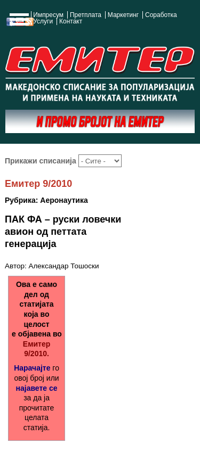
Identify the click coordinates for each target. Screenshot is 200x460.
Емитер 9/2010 (38, 183)
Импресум (48, 15)
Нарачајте (32, 368)
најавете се (37, 388)
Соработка (161, 15)
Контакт (70, 21)
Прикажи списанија (41, 161)
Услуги (43, 21)
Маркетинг (123, 15)
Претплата (85, 15)
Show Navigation (17, 22)
